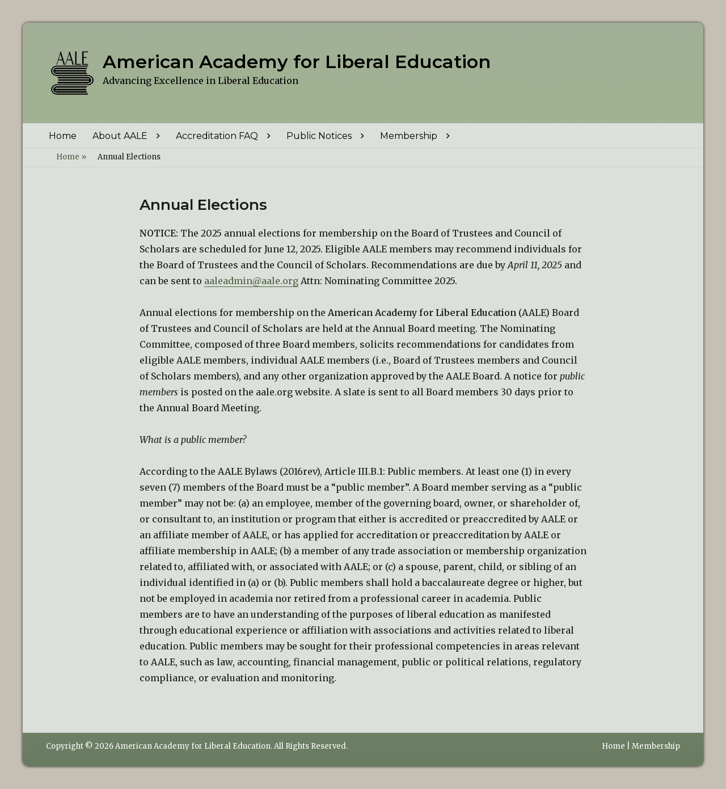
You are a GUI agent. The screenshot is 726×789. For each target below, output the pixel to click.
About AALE (119, 135)
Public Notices (319, 135)
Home (63, 135)
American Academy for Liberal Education (297, 61)
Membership (408, 135)
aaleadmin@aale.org (251, 280)
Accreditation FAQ (217, 135)
